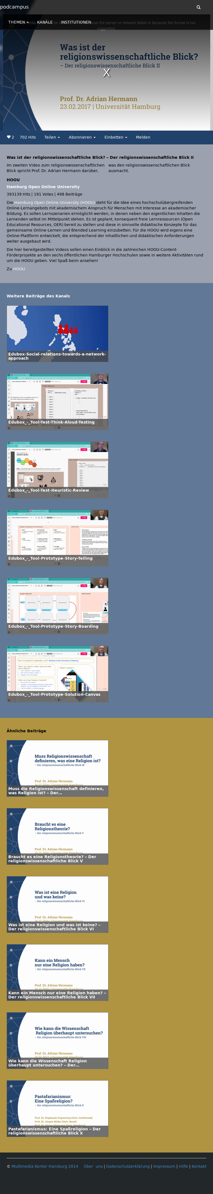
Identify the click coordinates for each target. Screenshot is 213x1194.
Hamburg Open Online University (43, 187)
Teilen (52, 137)
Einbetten (116, 137)
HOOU (19, 269)
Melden (143, 137)
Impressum (164, 1166)
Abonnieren (82, 137)
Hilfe (183, 1166)
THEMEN (18, 22)
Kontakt (199, 1166)
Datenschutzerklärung (128, 1166)
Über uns (93, 1166)
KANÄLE (45, 22)
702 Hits (28, 137)
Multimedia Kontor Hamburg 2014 (45, 1166)
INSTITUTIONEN (76, 22)
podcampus (14, 7)
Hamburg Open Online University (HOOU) (54, 202)
